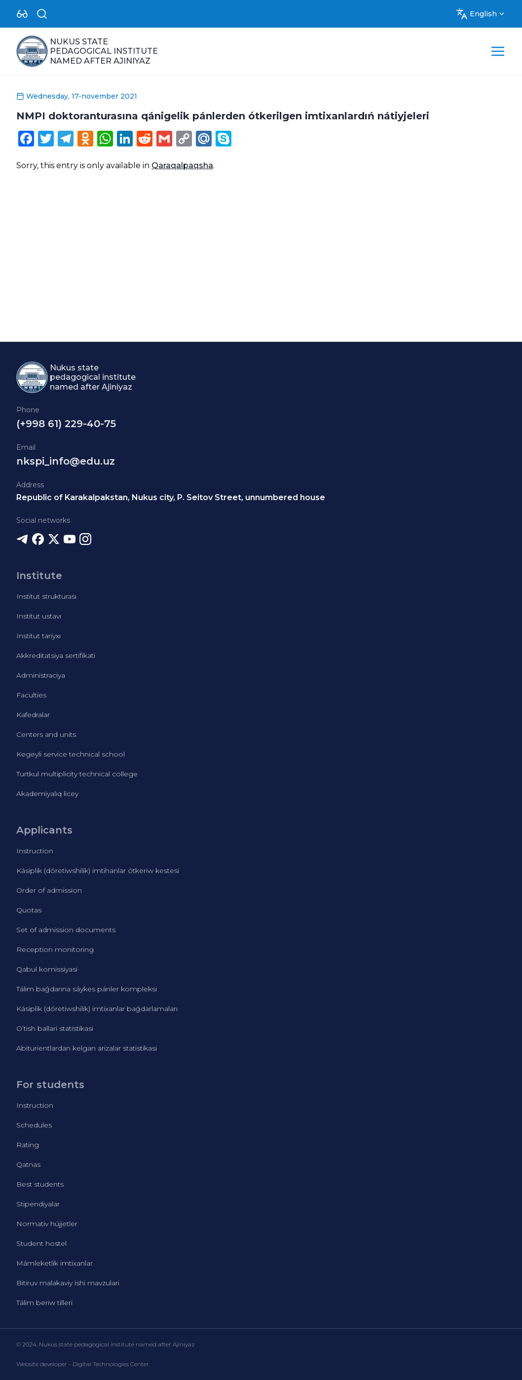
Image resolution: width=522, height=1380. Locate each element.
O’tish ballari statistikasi (54, 1028)
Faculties (31, 694)
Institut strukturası (46, 596)
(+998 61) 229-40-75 (66, 424)
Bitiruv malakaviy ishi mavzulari (67, 1282)
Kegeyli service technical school (70, 754)
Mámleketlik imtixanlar (54, 1263)
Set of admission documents (65, 929)
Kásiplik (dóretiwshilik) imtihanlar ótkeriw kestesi (97, 870)
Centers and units (46, 734)
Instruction (34, 850)
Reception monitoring (55, 949)
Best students (40, 1184)
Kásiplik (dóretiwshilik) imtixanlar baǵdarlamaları (97, 1008)
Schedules (34, 1125)
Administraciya (40, 675)
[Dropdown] (22, 14)
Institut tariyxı (38, 635)
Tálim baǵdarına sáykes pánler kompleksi (86, 988)
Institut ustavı (38, 616)
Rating (27, 1144)
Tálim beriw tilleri (44, 1302)
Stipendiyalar (38, 1203)
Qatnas (28, 1164)
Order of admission (49, 890)
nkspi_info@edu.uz (65, 461)
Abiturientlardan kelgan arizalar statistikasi (86, 1048)
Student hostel (41, 1243)
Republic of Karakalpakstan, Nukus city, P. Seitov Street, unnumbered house (170, 497)
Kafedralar (33, 714)
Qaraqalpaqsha (182, 165)
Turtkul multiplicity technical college (77, 773)
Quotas (28, 910)
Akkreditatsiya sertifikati (55, 655)
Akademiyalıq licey (47, 793)
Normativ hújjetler (46, 1223)
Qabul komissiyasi (46, 969)
